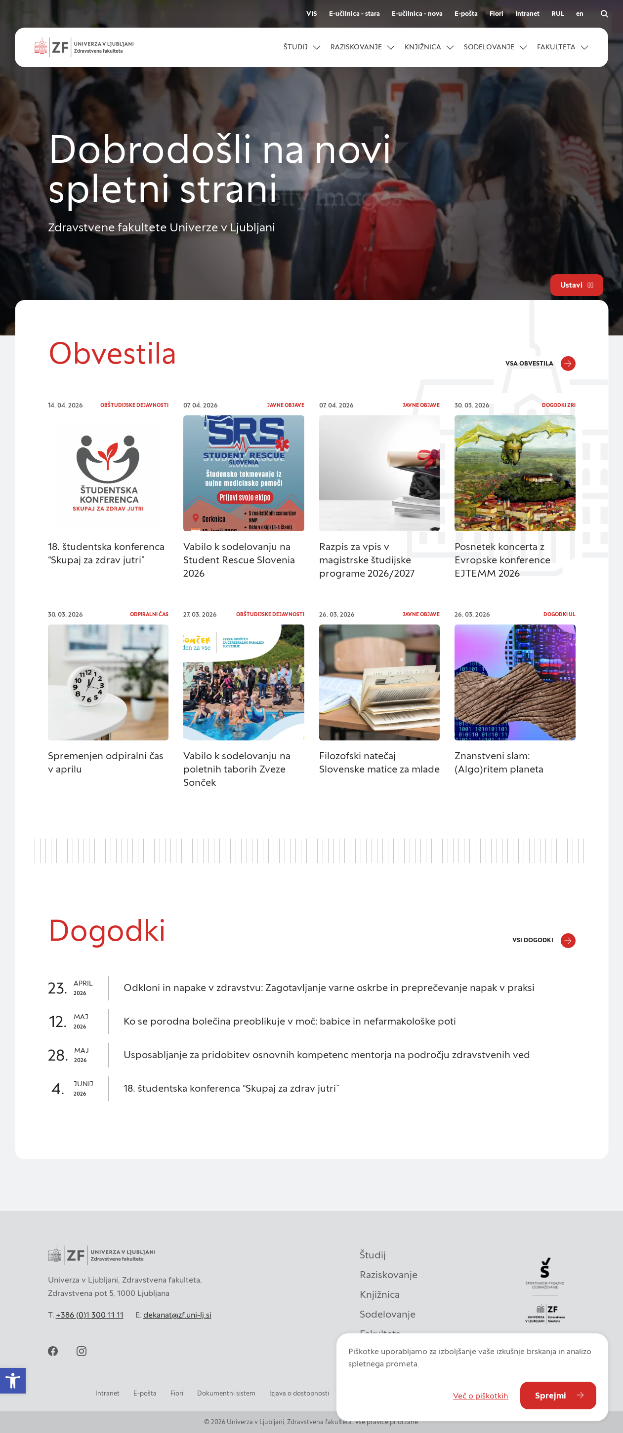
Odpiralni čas (149, 614)
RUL (557, 13)
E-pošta (466, 13)
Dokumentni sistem (226, 1393)
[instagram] (81, 1351)
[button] (13, 1381)
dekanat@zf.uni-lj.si (177, 1315)
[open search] (604, 14)
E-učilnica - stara (354, 13)
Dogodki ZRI (559, 405)
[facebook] (53, 1351)
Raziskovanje (388, 1274)
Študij (373, 1255)
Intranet (527, 13)
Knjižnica (380, 1294)
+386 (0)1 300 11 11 (90, 1315)
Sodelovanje (387, 1314)
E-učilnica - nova (417, 13)
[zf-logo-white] (84, 47)
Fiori (496, 13)
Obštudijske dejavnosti (134, 405)
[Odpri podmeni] (317, 47)
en (579, 13)
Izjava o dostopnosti (299, 1393)
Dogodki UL (559, 614)
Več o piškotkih (480, 1395)
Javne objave (285, 405)
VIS (311, 13)
